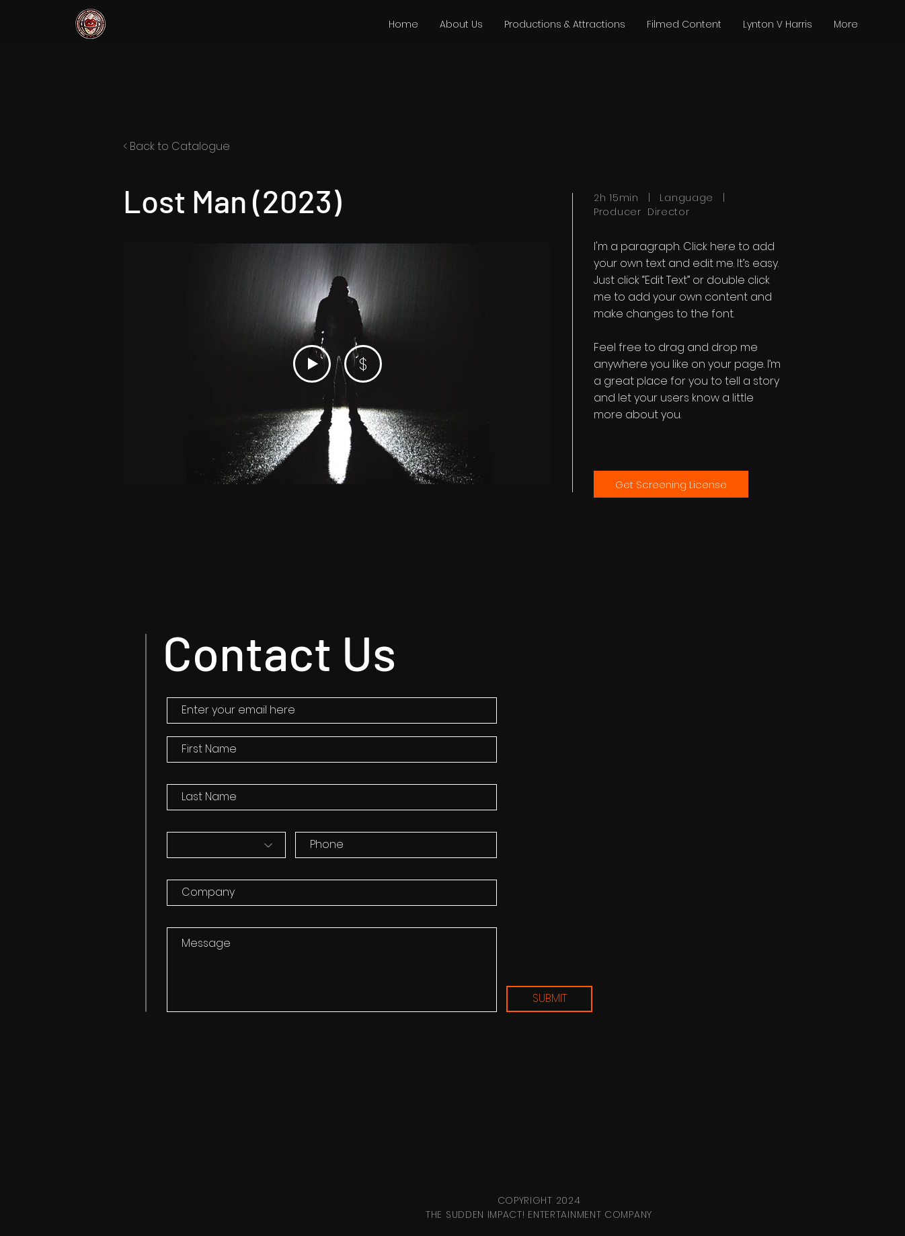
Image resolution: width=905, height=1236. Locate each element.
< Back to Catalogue (176, 146)
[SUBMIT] (549, 999)
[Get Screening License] (671, 484)
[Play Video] (312, 364)
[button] (565, 24)
